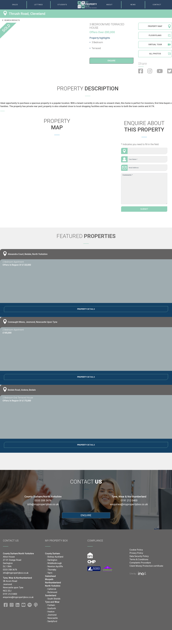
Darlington (52, 560)
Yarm (49, 573)
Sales (15, 4)
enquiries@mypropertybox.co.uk (129, 504)
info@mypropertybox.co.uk (43, 504)
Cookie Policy (136, 549)
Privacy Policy (136, 553)
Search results (11, 20)
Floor (155, 35)
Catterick (51, 589)
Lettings (38, 4)
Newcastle (52, 618)
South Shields (53, 598)
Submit (144, 209)
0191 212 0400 (129, 500)
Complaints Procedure (140, 562)
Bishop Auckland (55, 556)
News (133, 4)
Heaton (50, 611)
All (155, 54)
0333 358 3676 (43, 500)
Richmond (52, 592)
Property (155, 26)
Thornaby (51, 569)
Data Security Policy (139, 556)
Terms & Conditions (139, 559)
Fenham (51, 605)
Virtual (159, 44)
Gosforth (51, 608)
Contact (157, 4)
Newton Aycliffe (55, 566)
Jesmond (51, 615)
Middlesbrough (54, 563)
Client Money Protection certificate (146, 566)
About (109, 4)
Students (62, 4)
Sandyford (52, 621)
